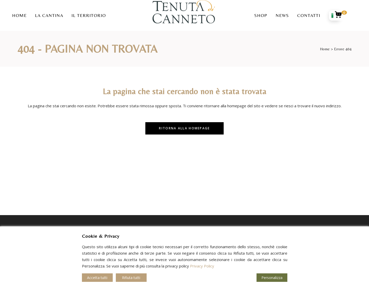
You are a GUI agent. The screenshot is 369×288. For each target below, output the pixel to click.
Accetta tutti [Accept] (97, 277)
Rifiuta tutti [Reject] (131, 277)
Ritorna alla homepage (184, 128)
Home (325, 49)
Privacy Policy (202, 265)
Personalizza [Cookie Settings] (271, 277)
